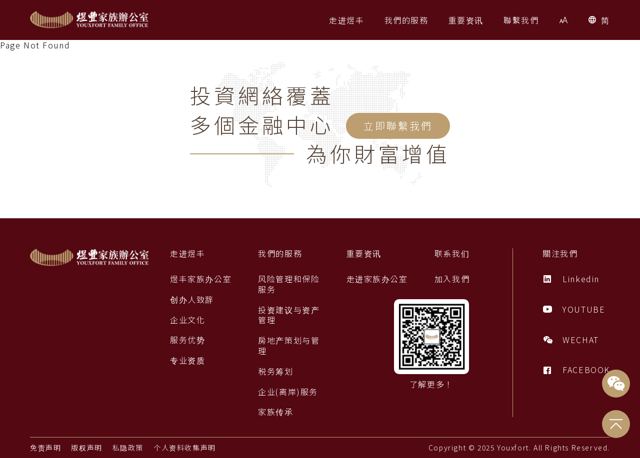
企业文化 (187, 320)
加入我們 (452, 279)
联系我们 (452, 253)
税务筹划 (275, 371)
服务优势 (187, 340)
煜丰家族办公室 (201, 279)
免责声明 (45, 448)
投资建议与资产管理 (289, 315)
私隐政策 (128, 448)
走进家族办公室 (377, 279)
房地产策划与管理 (289, 345)
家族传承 (275, 412)
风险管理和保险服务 (289, 284)
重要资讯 (364, 253)
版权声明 (86, 448)
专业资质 (187, 360)
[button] (346, 20)
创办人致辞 (192, 299)
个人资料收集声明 (185, 448)
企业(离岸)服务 (288, 392)
